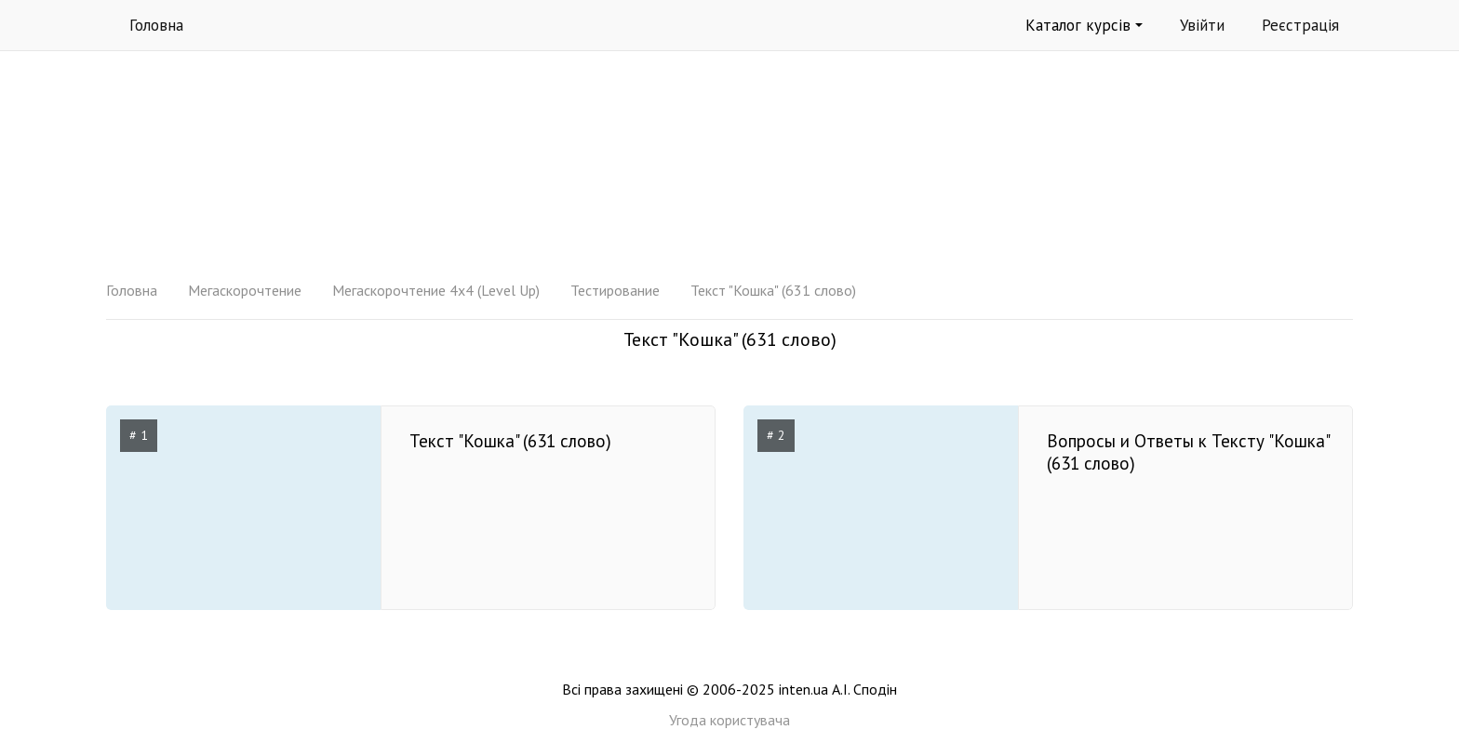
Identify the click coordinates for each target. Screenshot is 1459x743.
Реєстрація (1300, 25)
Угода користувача (729, 719)
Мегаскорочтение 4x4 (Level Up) (436, 290)
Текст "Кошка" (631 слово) (773, 290)
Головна (156, 25)
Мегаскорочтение (244, 290)
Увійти (1202, 25)
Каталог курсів (1084, 25)
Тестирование (615, 290)
